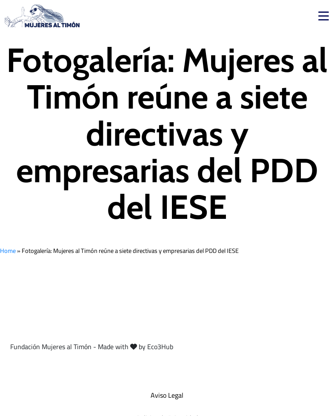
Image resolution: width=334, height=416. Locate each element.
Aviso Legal (167, 395)
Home (8, 250)
